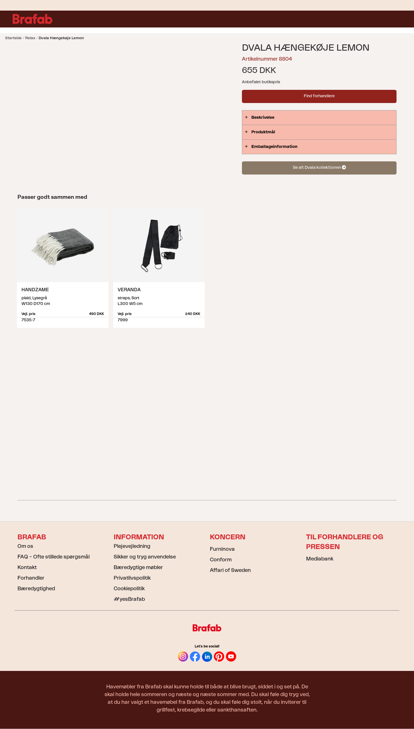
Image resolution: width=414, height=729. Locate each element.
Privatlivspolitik (132, 578)
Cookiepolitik (129, 588)
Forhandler (30, 578)
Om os (25, 546)
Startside (13, 38)
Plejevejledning (132, 546)
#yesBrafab (129, 599)
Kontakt (27, 567)
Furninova (222, 549)
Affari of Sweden (230, 570)
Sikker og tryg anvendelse (145, 556)
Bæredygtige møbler (138, 567)
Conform (221, 559)
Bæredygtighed (36, 588)
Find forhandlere (319, 96)
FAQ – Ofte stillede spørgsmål (53, 556)
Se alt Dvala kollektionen (319, 167)
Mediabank (319, 558)
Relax (30, 38)
